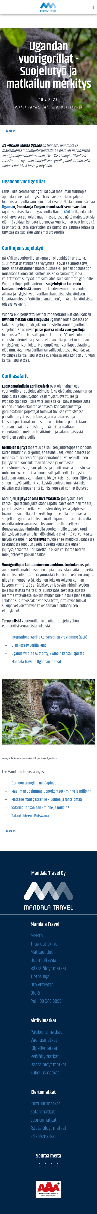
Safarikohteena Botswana (30, 816)
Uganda (7, 207)
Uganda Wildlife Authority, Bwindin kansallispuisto (47, 654)
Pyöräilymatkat (45, 1056)
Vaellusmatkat (44, 1040)
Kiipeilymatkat (44, 1048)
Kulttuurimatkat (45, 1104)
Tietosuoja (40, 977)
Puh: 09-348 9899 (46, 1001)
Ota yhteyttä (42, 985)
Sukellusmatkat (45, 1073)
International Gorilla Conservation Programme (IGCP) (49, 637)
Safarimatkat (43, 1112)
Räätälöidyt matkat (48, 968)
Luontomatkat (44, 1120)
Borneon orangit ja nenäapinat (33, 783)
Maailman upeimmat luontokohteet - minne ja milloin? (51, 791)
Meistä (37, 936)
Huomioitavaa (43, 960)
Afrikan (69, 212)
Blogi (35, 993)
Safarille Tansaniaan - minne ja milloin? (40, 808)
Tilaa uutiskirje (44, 944)
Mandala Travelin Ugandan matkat (36, 662)
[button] (93, 8)
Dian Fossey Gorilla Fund (29, 645)
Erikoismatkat (43, 1136)
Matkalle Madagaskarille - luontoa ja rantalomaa (46, 799)
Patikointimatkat (46, 1032)
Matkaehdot (42, 952)
